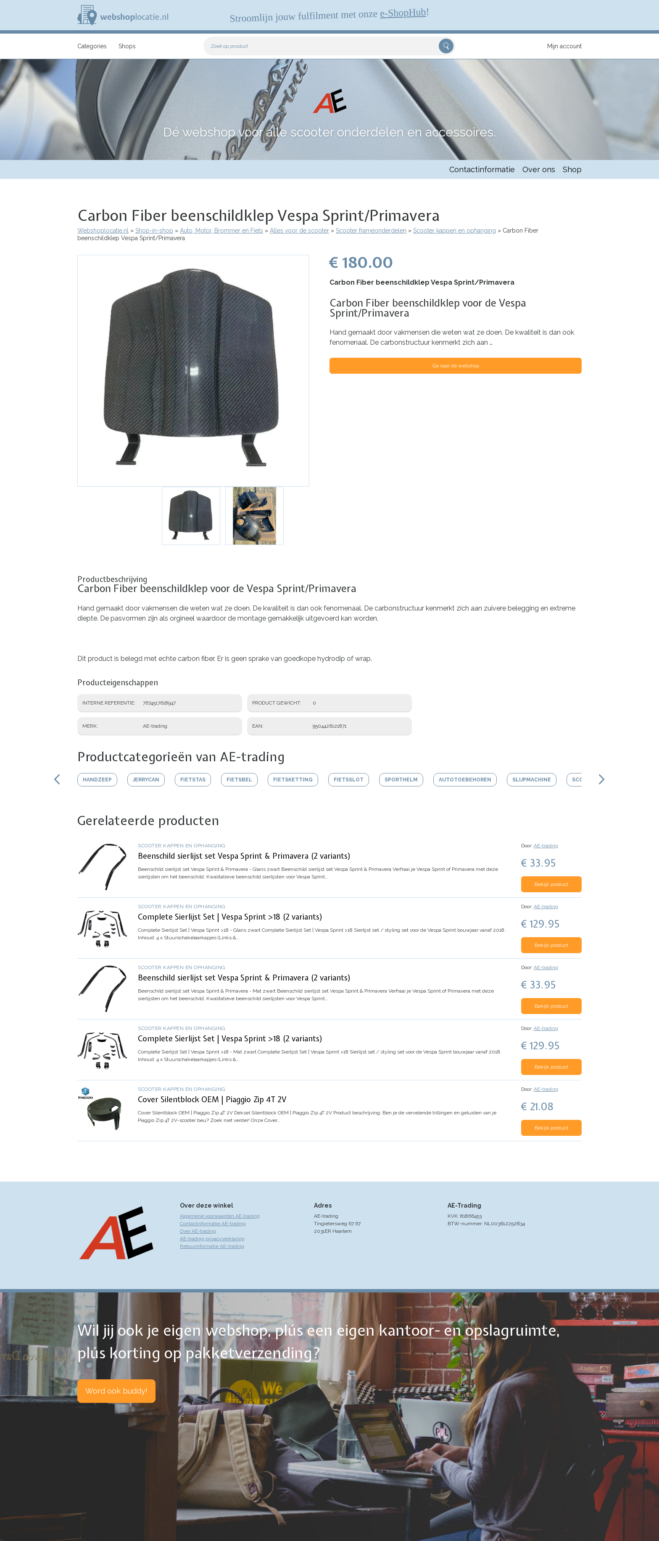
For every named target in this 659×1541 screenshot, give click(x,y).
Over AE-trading (198, 1231)
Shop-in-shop (154, 230)
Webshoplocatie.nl (103, 230)
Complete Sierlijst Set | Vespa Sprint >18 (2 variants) (230, 917)
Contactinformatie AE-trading (213, 1224)
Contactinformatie (482, 169)
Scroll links (57, 779)
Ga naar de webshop (455, 366)
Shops (127, 46)
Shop (572, 169)
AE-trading (546, 846)
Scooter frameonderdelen (371, 230)
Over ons (538, 169)
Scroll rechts (602, 779)
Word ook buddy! (116, 1390)
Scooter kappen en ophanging (454, 230)
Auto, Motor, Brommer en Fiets (221, 230)
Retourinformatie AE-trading (212, 1246)
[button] (193, 370)
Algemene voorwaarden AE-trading (220, 1216)
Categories (92, 46)
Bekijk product (551, 884)
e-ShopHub (403, 12)
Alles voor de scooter (299, 230)
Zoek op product (229, 46)
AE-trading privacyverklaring (212, 1239)
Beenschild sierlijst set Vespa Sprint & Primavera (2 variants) (244, 856)
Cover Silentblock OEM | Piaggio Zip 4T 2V (212, 1099)
